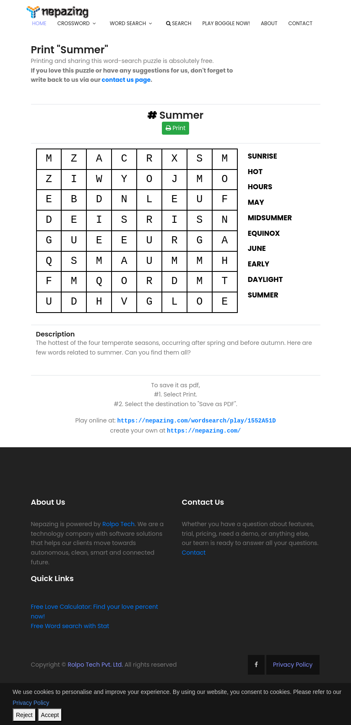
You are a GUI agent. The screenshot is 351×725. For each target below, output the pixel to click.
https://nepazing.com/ (204, 430)
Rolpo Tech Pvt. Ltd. (95, 664)
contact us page (126, 80)
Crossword (73, 23)
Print (176, 128)
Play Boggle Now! (226, 23)
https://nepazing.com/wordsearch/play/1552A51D (196, 420)
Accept (50, 715)
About (269, 23)
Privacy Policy (293, 664)
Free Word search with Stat (70, 625)
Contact (300, 23)
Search (178, 23)
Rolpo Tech (118, 523)
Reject (24, 715)
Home (39, 23)
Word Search (128, 23)
